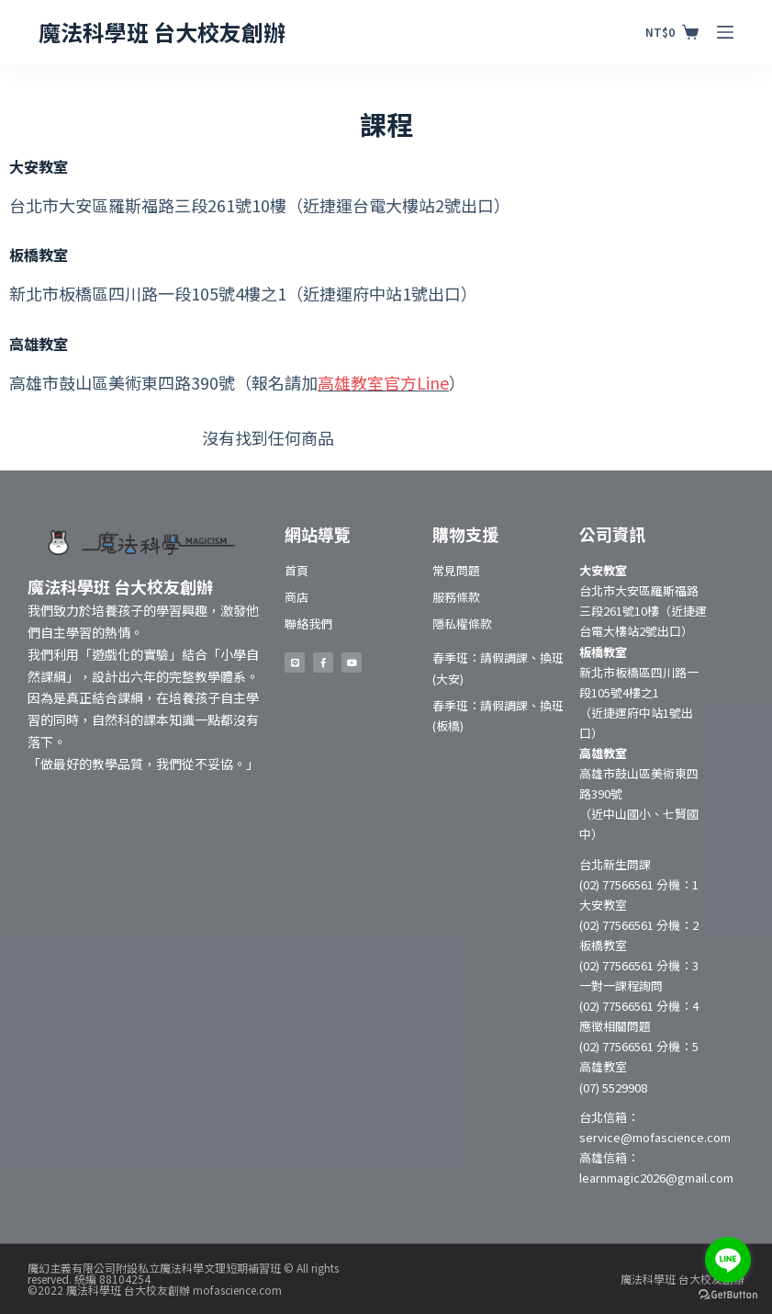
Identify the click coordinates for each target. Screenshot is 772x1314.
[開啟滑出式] (725, 32)
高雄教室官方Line (383, 382)
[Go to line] (728, 1260)
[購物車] (672, 32)
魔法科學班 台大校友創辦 (162, 32)
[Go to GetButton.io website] (728, 1295)
